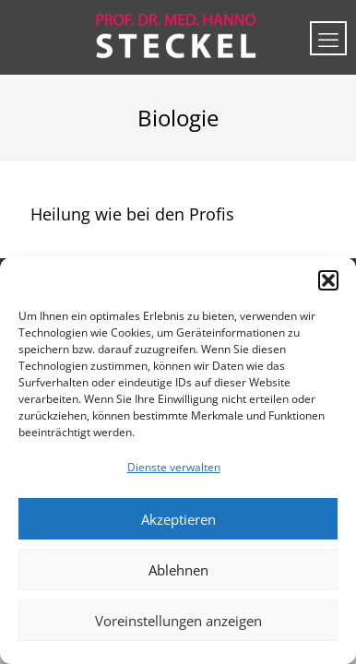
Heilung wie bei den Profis (132, 214)
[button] (328, 280)
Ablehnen (178, 570)
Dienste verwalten (173, 467)
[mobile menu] (328, 38)
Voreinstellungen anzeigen (178, 620)
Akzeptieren (178, 519)
